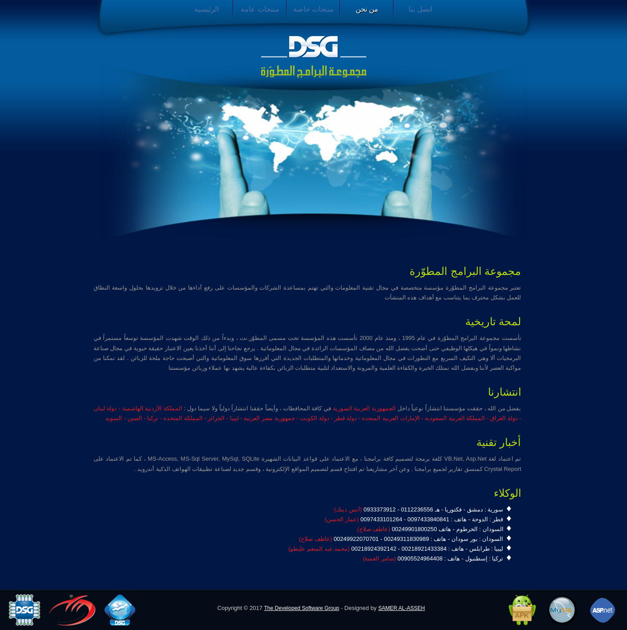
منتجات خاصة (313, 9)
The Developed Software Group (302, 608)
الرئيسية (206, 9)
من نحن (367, 9)
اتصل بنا (420, 9)
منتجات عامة (260, 9)
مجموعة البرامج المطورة (313, 57)
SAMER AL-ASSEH (401, 608)
